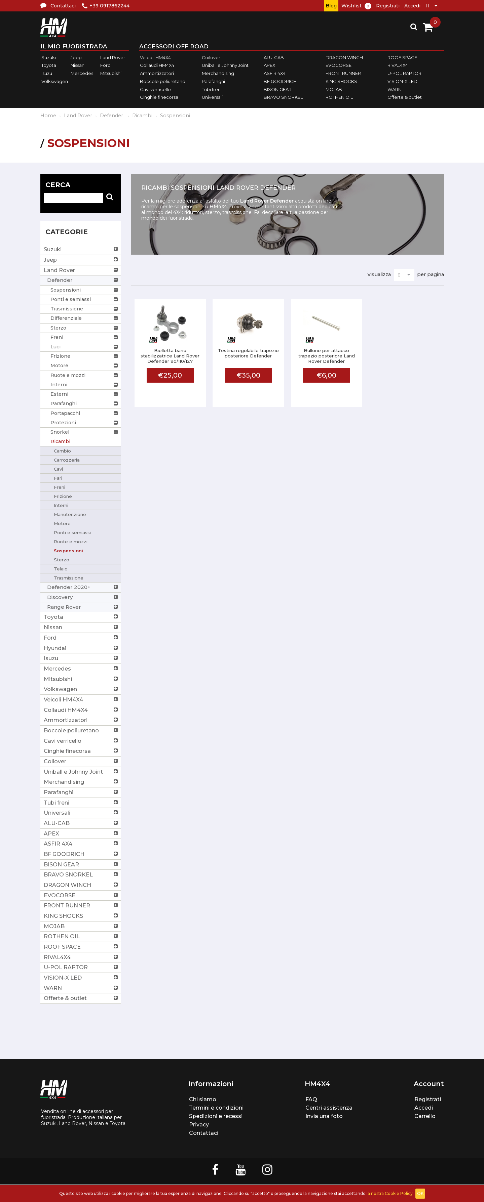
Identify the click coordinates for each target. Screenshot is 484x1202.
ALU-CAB (274, 57)
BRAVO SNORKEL (283, 97)
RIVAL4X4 (397, 65)
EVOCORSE (338, 65)
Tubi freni (212, 89)
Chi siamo (202, 1099)
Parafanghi (213, 81)
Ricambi (142, 116)
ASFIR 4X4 (275, 73)
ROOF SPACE (402, 57)
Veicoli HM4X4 (155, 57)
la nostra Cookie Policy (390, 1193)
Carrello (425, 1116)
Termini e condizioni (216, 1108)
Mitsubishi (110, 73)
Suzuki (48, 57)
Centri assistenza (328, 1108)
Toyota (48, 65)
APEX (269, 65)
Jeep (76, 57)
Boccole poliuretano (162, 81)
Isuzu (46, 73)
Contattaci (203, 1133)
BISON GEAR (278, 89)
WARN (394, 89)
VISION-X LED (402, 81)
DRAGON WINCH (344, 57)
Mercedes (82, 73)
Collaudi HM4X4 (157, 65)
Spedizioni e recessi (216, 1116)
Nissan (77, 65)
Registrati (388, 6)
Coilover (211, 57)
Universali (212, 97)
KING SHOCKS (341, 81)
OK (420, 1193)
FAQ (311, 1099)
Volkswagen (54, 81)
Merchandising (218, 73)
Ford (105, 65)
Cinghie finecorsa (159, 97)
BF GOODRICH (280, 81)
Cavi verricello (155, 89)
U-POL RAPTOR (404, 73)
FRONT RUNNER (343, 73)
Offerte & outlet (404, 97)
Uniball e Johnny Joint (225, 65)
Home (48, 116)
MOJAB (334, 89)
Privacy (199, 1124)
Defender (112, 116)
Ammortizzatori (157, 73)
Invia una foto (324, 1116)
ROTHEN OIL (339, 97)
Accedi (412, 6)
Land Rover (112, 57)
